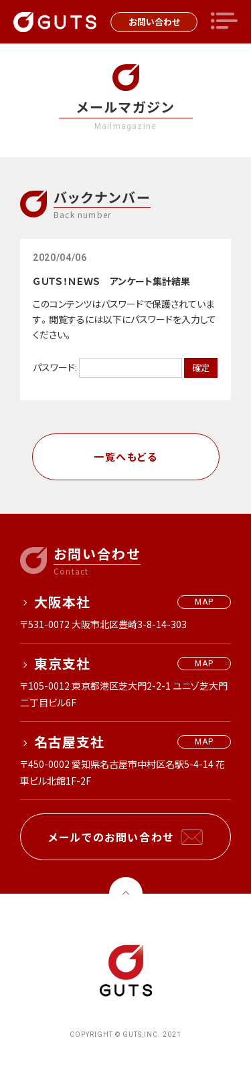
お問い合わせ (154, 21)
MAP (204, 602)
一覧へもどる (125, 457)
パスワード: (107, 367)
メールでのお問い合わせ (111, 837)
